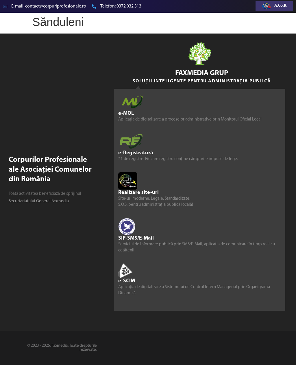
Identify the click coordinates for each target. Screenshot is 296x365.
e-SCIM (126, 281)
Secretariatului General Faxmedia (39, 201)
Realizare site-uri (138, 192)
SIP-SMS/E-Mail (136, 238)
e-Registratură (135, 153)
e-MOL (126, 113)
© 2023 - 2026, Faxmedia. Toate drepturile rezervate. (62, 348)
